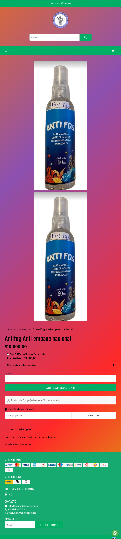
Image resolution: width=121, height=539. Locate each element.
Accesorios (24, 329)
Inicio (8, 329)
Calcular (94, 415)
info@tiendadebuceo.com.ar (22, 505)
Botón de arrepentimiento (20, 512)
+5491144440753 (15, 509)
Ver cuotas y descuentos (21, 364)
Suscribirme (49, 525)
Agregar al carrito (60, 388)
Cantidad (8, 373)
